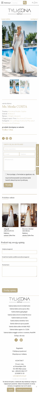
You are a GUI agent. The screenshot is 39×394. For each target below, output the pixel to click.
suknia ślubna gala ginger (19, 312)
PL (33, 3)
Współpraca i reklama (19, 354)
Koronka (11, 111)
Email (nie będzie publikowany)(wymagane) (15, 257)
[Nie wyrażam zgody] (36, 387)
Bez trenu (20, 118)
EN (36, 3)
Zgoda (11, 390)
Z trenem (28, 118)
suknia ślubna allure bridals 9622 (19, 326)
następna (34, 19)
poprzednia (5, 19)
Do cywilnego (14, 121)
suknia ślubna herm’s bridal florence (19, 315)
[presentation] (18, 282)
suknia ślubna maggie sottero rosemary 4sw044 (19, 332)
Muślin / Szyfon (21, 111)
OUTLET (37, 171)
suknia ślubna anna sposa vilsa (19, 309)
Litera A (23, 121)
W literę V (11, 114)
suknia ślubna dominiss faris (19, 321)
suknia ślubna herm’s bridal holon (19, 306)
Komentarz (5, 265)
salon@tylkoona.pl (19, 376)
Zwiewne (16, 123)
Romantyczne (7, 123)
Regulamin (19, 348)
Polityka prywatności (19, 351)
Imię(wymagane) (7, 249)
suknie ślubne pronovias (19, 318)
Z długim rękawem (14, 116)
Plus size (30, 121)
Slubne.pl (7, 3)
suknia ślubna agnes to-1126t (19, 329)
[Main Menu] (2, 2)
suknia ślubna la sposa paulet (19, 323)
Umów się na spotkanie (37, 155)
